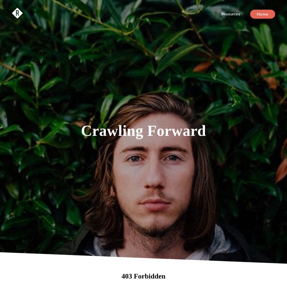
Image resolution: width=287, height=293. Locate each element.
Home (263, 14)
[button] (231, 14)
